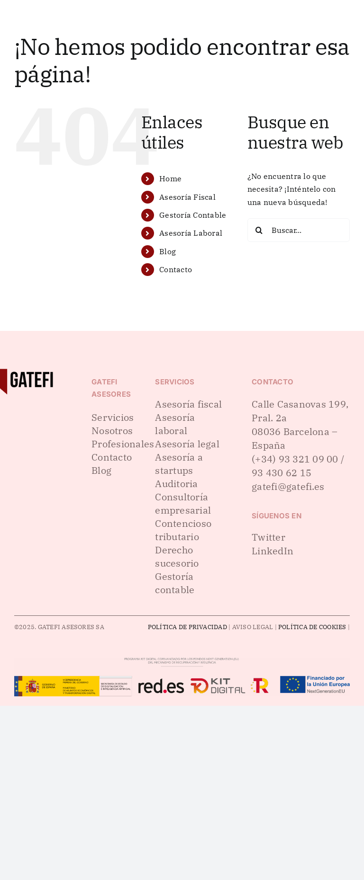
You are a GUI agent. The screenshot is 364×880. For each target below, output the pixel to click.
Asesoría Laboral (190, 233)
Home (170, 178)
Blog (167, 251)
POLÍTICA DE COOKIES (312, 627)
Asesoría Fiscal (187, 197)
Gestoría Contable (192, 215)
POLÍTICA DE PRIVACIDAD (187, 627)
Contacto (175, 269)
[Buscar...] (298, 230)
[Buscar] (259, 230)
